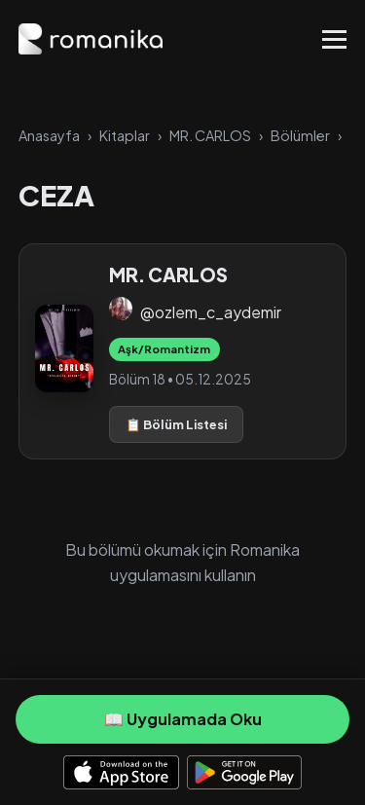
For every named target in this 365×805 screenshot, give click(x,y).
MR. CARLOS (210, 135)
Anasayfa (49, 135)
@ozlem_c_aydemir (210, 312)
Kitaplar (124, 135)
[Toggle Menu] (334, 39)
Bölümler (300, 135)
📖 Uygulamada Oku (183, 719)
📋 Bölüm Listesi (176, 424)
